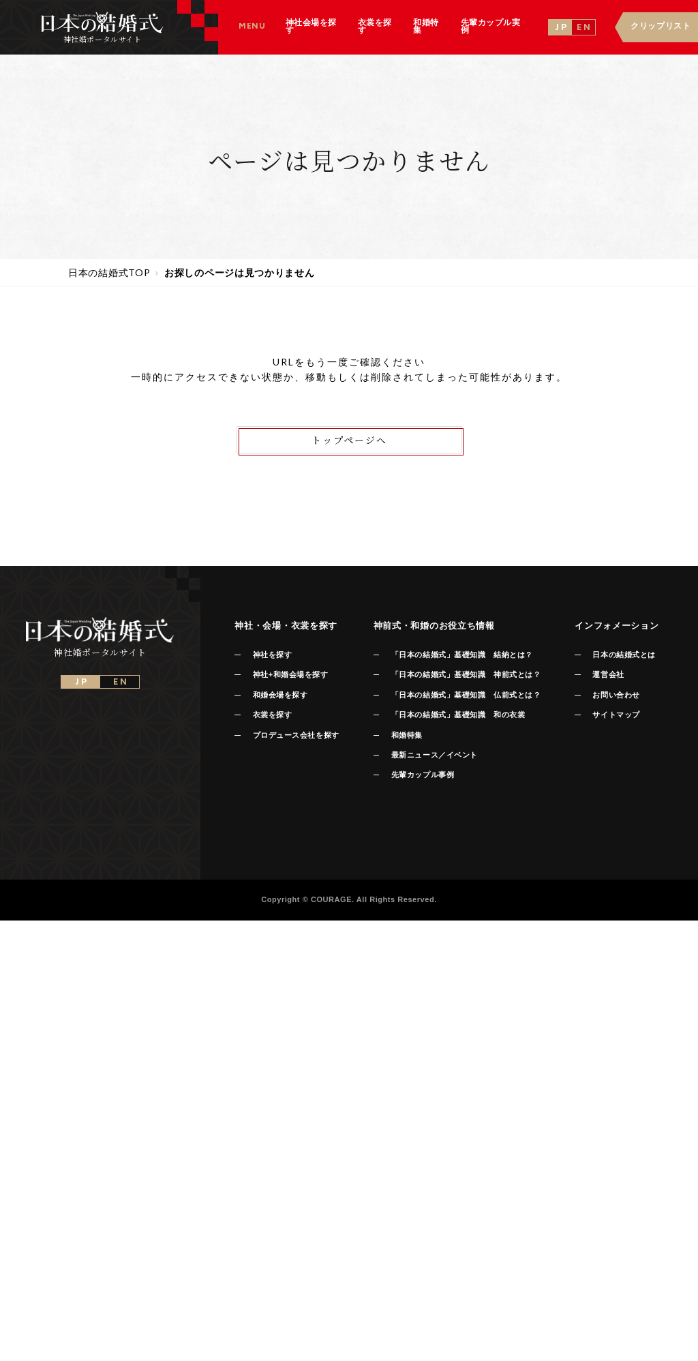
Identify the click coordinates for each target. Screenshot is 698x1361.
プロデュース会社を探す (296, 735)
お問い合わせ (615, 695)
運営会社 (608, 674)
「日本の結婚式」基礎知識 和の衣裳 (458, 715)
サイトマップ (615, 715)
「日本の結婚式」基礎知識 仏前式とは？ (466, 695)
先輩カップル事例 (422, 775)
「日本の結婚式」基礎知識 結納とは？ (462, 654)
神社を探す (272, 654)
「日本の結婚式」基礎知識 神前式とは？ (466, 674)
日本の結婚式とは (623, 654)
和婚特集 (407, 735)
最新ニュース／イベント (434, 755)
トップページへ (349, 440)
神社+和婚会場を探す (291, 674)
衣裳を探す (272, 715)
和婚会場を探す (280, 695)
